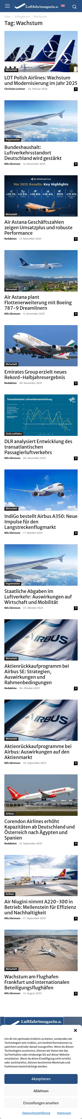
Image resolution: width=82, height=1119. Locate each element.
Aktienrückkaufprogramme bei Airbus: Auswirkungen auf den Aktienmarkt (38, 751)
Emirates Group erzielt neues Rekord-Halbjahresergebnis (35, 374)
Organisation (13, 139)
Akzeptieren (41, 1079)
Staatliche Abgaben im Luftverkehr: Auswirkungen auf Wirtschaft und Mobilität (38, 596)
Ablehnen (41, 1091)
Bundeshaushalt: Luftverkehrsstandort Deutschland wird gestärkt (33, 152)
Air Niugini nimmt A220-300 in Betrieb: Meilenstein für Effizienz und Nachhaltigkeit (40, 907)
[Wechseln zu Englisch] (63, 5)
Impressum (64, 1113)
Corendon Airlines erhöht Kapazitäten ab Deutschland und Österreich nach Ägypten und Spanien (39, 829)
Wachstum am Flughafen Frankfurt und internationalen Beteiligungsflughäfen (36, 982)
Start (7, 16)
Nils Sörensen (12, 163)
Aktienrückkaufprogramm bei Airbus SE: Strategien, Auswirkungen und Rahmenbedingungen (36, 674)
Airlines (10, 813)
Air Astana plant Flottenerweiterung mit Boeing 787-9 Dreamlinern (38, 302)
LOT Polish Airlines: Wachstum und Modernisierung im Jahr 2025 (40, 80)
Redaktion (10, 238)
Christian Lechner (14, 88)
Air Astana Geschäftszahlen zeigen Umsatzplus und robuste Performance (38, 227)
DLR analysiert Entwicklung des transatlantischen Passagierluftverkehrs (38, 447)
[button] (75, 1030)
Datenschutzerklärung (36, 1113)
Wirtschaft (11, 70)
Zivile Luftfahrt (14, 433)
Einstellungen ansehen (41, 1103)
